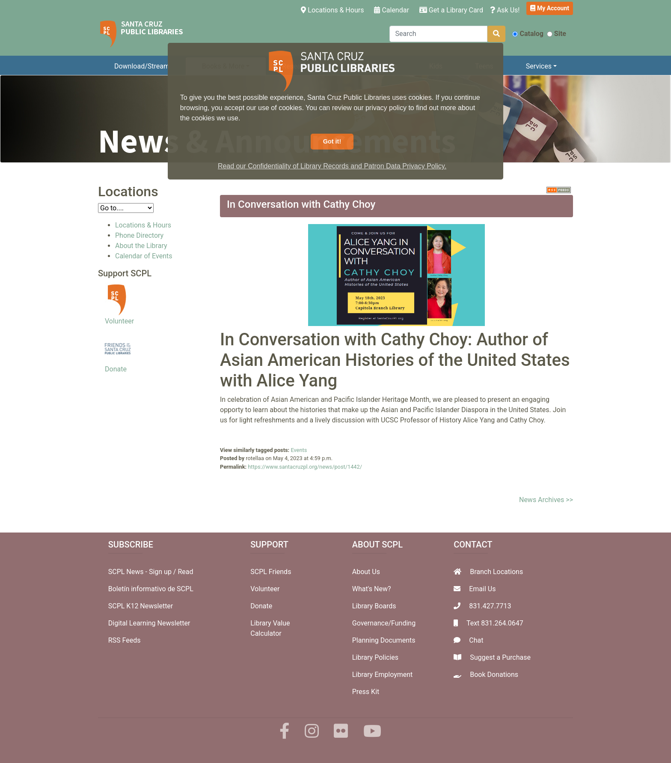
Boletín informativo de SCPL (150, 589)
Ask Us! (505, 10)
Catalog (527, 34)
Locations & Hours (334, 9)
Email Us (482, 589)
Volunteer (119, 321)
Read (185, 572)
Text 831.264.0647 (494, 623)
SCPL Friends (270, 572)
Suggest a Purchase (500, 657)
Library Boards (374, 606)
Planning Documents (384, 640)
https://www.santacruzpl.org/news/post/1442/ (305, 467)
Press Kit (366, 692)
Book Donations (494, 674)
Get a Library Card (451, 10)
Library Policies (375, 657)
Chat (476, 640)
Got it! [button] (332, 141)
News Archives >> (546, 500)
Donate (116, 369)
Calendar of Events (143, 256)
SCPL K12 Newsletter (140, 606)
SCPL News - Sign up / (143, 572)
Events (299, 450)
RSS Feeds (124, 640)
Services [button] (539, 66)
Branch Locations (496, 572)
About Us (366, 572)
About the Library (141, 246)
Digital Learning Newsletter (149, 623)
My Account (549, 8)
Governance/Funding (384, 623)
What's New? (371, 589)
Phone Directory (139, 235)
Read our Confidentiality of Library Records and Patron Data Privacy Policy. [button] (332, 166)
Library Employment (382, 674)
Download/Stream (141, 66)
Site (556, 34)
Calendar (391, 10)
